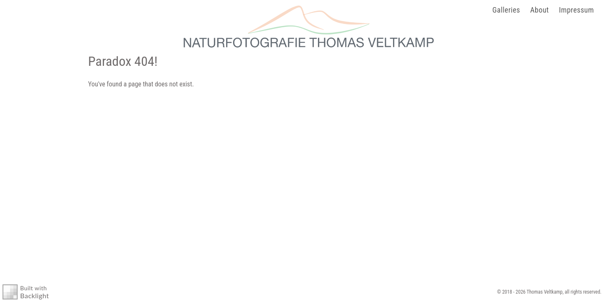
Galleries (506, 9)
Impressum (576, 9)
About (539, 9)
